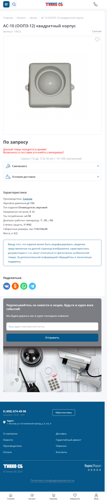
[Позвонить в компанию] (95, 4)
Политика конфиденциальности (52, 480)
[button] (14, 4)
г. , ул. (29, 422)
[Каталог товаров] (6, 4)
